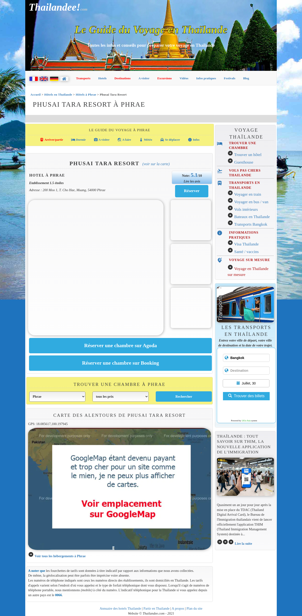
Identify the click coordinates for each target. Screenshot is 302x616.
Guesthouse (243, 162)
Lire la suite (243, 543)
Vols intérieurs (246, 209)
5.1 (194, 175)
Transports (83, 78)
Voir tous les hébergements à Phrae (60, 556)
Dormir (78, 140)
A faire (124, 140)
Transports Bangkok (250, 224)
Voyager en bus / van (251, 202)
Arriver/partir (51, 140)
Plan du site (194, 608)
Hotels (102, 78)
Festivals (229, 78)
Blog (246, 78)
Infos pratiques (206, 78)
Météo (145, 140)
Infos (193, 140)
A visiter (144, 78)
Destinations (122, 78)
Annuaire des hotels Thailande (120, 608)
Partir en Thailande (156, 608)
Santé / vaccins (246, 251)
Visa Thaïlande (246, 244)
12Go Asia (246, 420)
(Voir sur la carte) (156, 164)
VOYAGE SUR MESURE (249, 260)
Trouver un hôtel (247, 154)
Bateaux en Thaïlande (252, 217)
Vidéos (184, 78)
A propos (178, 608)
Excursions (164, 78)
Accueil (35, 94)
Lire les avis (192, 181)
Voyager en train (247, 194)
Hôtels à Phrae (86, 94)
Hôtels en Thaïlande (58, 94)
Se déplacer (170, 140)
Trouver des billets (246, 396)
